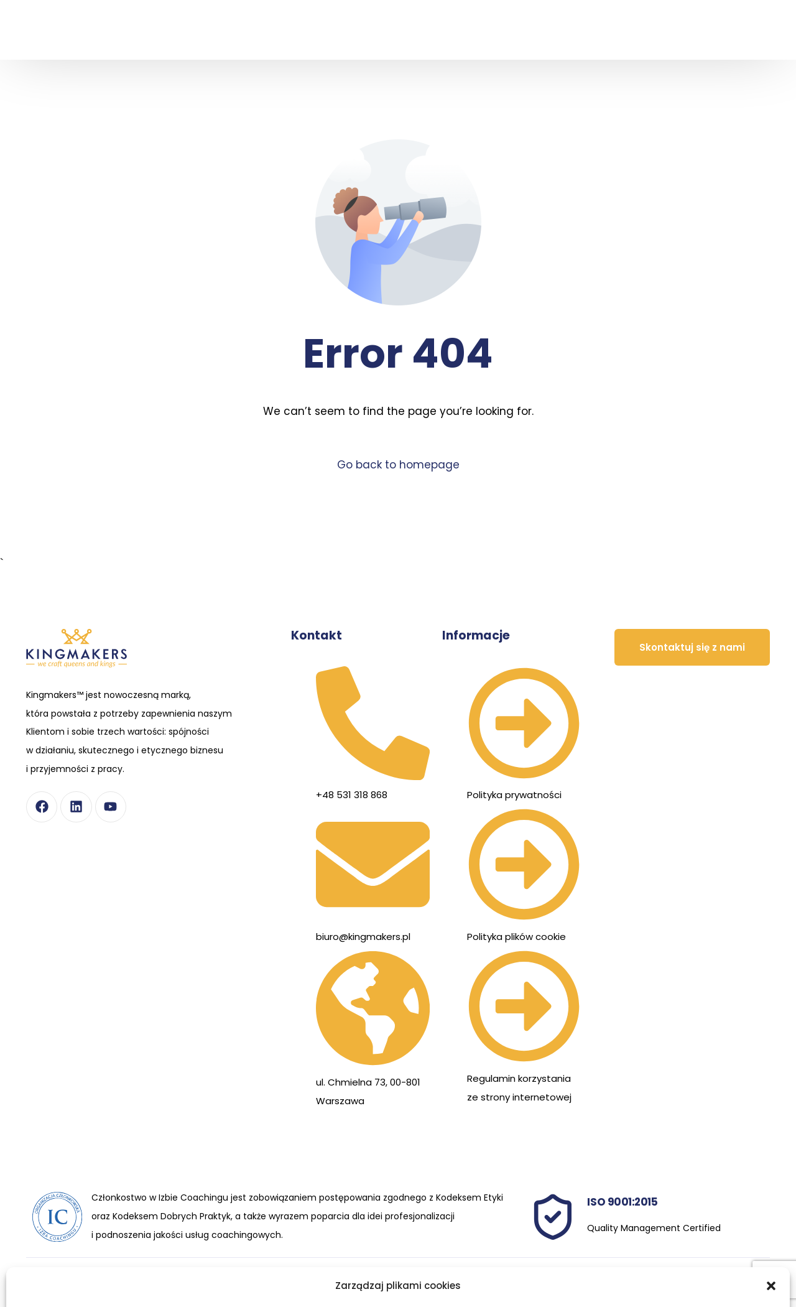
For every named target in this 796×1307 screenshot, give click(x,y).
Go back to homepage (398, 464)
